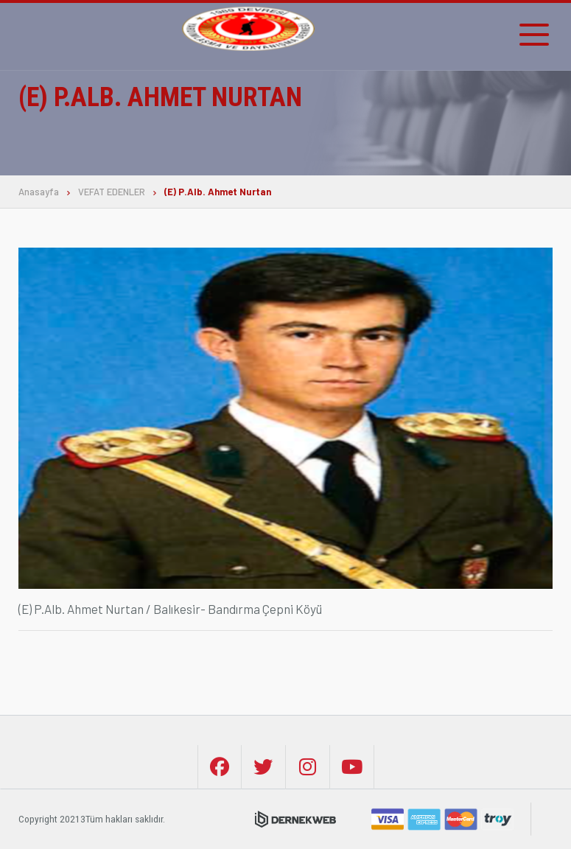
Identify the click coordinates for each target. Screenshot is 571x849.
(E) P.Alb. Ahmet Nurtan (217, 192)
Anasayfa (38, 192)
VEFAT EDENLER (111, 192)
